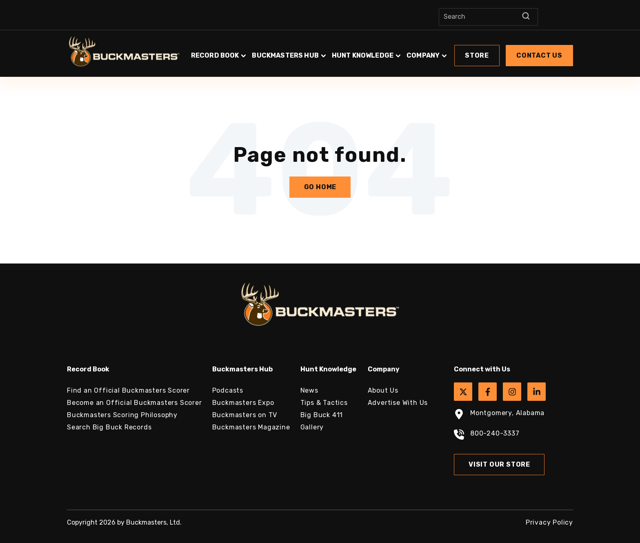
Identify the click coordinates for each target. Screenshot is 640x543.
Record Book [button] (215, 55)
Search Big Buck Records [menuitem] (109, 427)
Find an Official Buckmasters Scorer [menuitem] (128, 390)
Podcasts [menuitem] (227, 390)
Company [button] (423, 55)
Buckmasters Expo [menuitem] (243, 403)
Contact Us (539, 55)
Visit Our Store (499, 464)
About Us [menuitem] (383, 390)
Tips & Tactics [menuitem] (324, 403)
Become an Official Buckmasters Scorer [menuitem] (134, 403)
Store (477, 55)
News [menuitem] (309, 390)
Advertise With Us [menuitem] (398, 403)
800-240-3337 (487, 435)
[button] (381, 51)
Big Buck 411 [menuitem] (321, 415)
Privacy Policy (549, 522)
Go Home (320, 187)
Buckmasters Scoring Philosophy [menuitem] (122, 415)
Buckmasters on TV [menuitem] (245, 415)
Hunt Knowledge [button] (362, 55)
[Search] (488, 17)
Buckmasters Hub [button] (285, 55)
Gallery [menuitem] (312, 427)
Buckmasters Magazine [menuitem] (251, 427)
